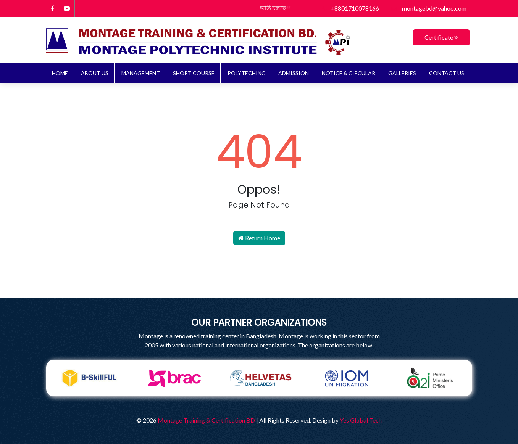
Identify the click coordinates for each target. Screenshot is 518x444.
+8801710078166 (350, 8)
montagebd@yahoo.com (428, 8)
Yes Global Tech (361, 420)
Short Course (194, 73)
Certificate (441, 37)
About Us (94, 73)
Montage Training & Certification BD (206, 420)
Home (60, 73)
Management (140, 73)
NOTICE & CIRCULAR (348, 73)
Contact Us (446, 73)
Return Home (259, 237)
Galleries (402, 73)
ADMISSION (293, 73)
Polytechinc (246, 73)
